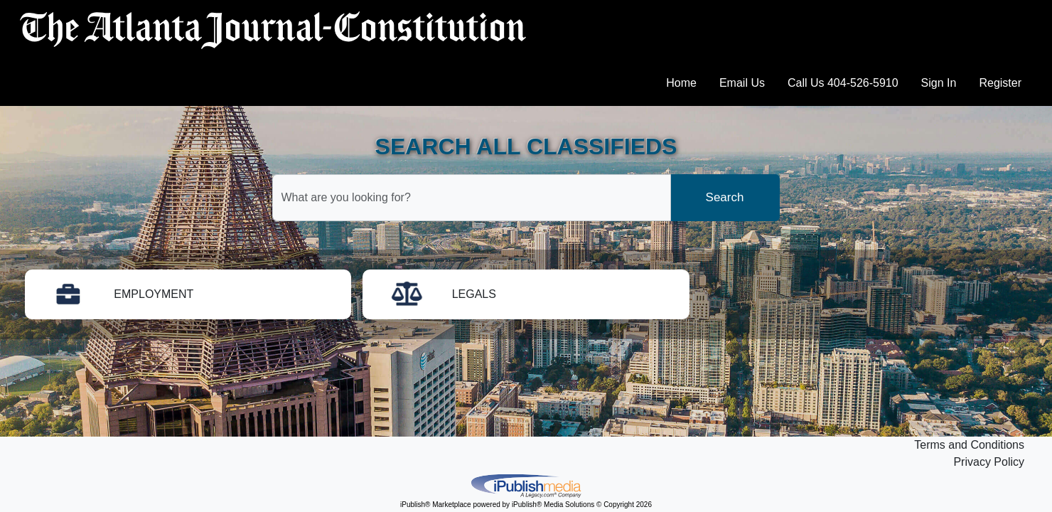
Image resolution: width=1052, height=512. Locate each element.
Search (725, 197)
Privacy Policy (988, 462)
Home (681, 83)
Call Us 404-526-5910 (843, 83)
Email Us (742, 83)
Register (1000, 83)
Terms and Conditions (969, 445)
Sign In (939, 83)
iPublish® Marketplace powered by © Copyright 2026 (526, 485)
